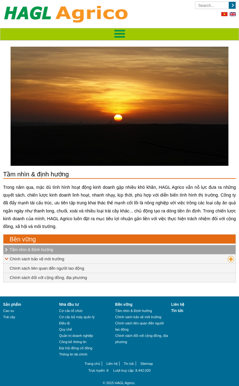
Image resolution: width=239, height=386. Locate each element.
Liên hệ (177, 304)
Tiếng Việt (224, 14)
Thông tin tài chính (73, 354)
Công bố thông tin (73, 342)
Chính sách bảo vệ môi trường (37, 259)
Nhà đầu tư (69, 304)
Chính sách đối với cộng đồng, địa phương (48, 277)
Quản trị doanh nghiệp (76, 335)
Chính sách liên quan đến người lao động (47, 268)
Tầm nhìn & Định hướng (31, 249)
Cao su (8, 311)
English (233, 14)
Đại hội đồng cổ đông (75, 348)
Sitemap (146, 363)
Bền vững (23, 239)
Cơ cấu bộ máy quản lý (77, 317)
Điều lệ (64, 323)
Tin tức (177, 311)
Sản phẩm (12, 304)
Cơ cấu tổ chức (71, 311)
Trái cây (9, 317)
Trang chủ (92, 363)
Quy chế (65, 329)
